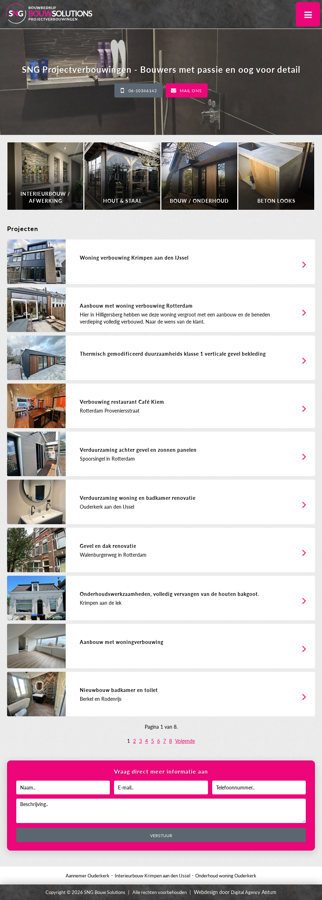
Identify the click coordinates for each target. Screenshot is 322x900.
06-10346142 (143, 90)
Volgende (185, 741)
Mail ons (191, 90)
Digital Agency (245, 892)
